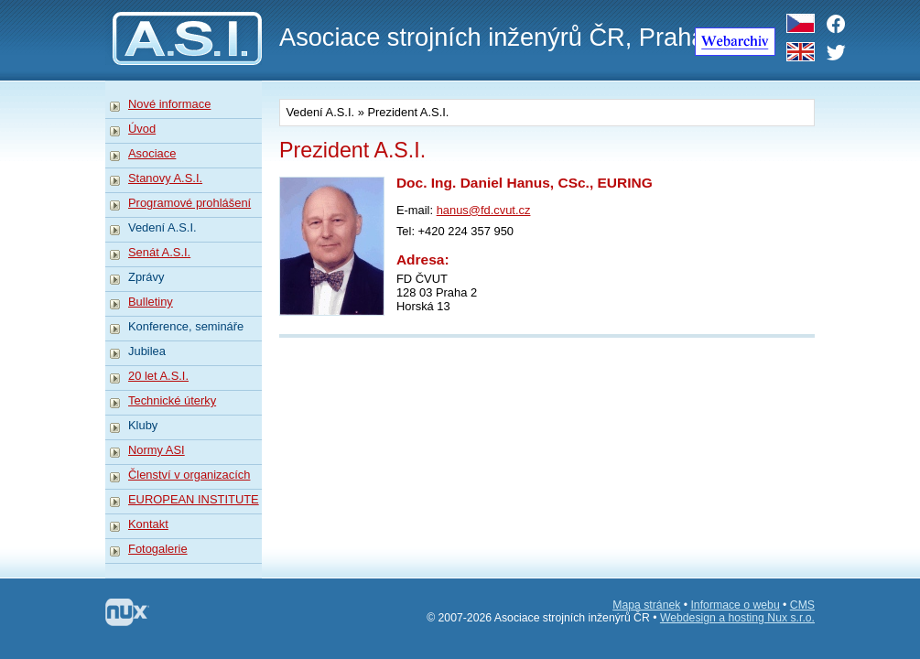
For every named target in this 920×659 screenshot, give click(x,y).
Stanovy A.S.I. (165, 178)
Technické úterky (172, 400)
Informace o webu (734, 605)
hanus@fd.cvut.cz (484, 210)
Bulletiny (150, 301)
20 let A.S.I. (158, 376)
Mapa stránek (646, 605)
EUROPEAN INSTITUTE (193, 499)
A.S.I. (183, 32)
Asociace (152, 153)
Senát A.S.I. (159, 252)
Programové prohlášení (189, 203)
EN (800, 51)
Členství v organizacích (189, 474)
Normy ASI (156, 450)
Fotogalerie (158, 549)
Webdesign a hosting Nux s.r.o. (737, 617)
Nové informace (169, 104)
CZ (800, 23)
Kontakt (148, 524)
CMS (802, 605)
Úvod (142, 128)
